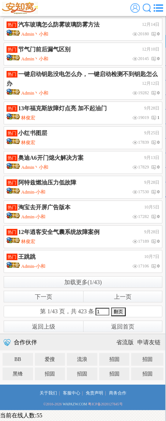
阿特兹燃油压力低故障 (47, 182)
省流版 (125, 342)
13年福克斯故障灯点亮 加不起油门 (62, 108)
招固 (114, 359)
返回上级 (43, 326)
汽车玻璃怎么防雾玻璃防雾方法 (59, 24)
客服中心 (71, 393)
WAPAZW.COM (74, 404)
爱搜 (50, 359)
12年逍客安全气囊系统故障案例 (59, 232)
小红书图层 (32, 133)
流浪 (82, 359)
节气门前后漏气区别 (44, 49)
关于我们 (48, 393)
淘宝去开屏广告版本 (44, 207)
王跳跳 (27, 257)
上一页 (122, 297)
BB (17, 359)
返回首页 (122, 326)
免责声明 (94, 393)
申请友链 (149, 342)
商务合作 (117, 393)
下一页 (43, 297)
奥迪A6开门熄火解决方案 (51, 158)
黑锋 (18, 374)
